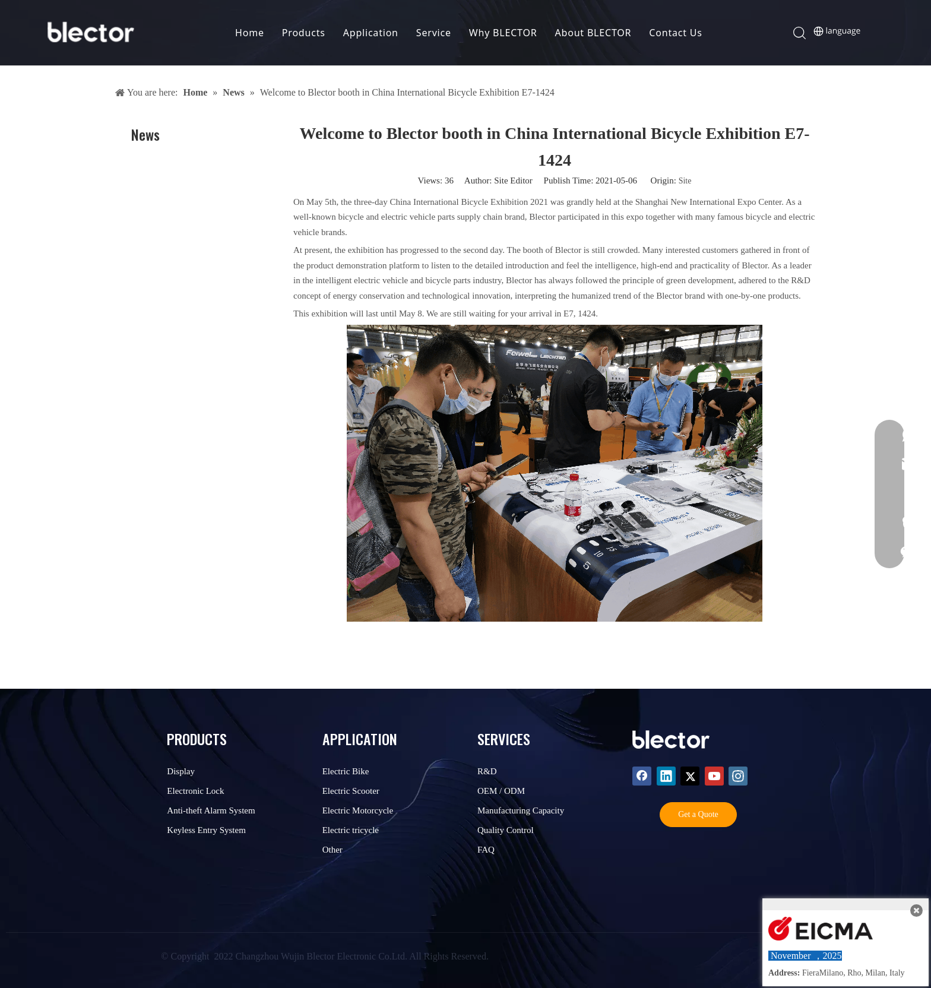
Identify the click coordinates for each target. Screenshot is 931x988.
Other (332, 849)
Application (370, 32)
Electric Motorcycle (358, 810)
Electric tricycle (350, 830)
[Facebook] (641, 776)
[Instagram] (738, 776)
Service (433, 32)
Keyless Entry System (206, 830)
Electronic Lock (195, 791)
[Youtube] (714, 776)
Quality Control (505, 830)
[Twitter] (689, 776)
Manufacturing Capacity (520, 810)
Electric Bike (345, 771)
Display (181, 771)
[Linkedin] (666, 776)
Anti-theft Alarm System (211, 810)
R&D (487, 771)
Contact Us (675, 32)
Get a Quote (698, 814)
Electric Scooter (350, 791)
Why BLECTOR (503, 32)
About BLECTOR (593, 32)
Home (249, 32)
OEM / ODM (501, 791)
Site (685, 180)
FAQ (486, 849)
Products (303, 32)
